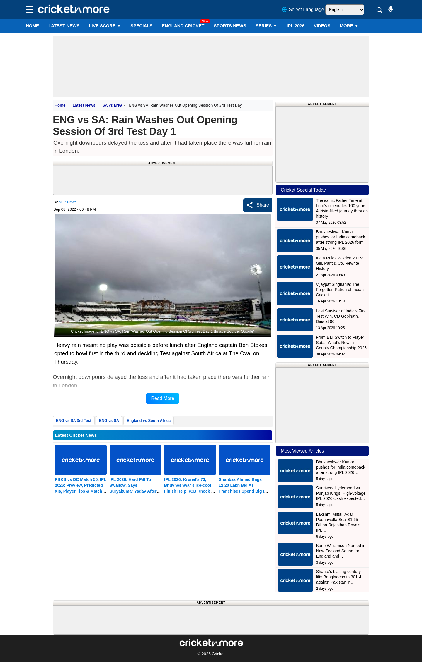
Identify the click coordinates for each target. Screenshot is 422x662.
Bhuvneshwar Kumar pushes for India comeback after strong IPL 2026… (340, 467)
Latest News (84, 105)
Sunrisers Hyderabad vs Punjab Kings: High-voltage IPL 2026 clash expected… (341, 493)
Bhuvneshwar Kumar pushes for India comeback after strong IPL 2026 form (340, 237)
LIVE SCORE (105, 25)
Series (266, 25)
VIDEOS (322, 25)
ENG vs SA (109, 420)
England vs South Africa (149, 420)
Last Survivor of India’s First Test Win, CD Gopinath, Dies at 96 (341, 316)
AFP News (67, 202)
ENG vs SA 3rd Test (73, 420)
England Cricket (183, 25)
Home (32, 25)
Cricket (218, 653)
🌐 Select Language (303, 9)
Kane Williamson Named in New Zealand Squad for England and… (340, 550)
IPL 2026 (295, 25)
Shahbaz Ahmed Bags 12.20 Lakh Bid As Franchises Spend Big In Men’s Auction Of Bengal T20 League (243, 491)
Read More (162, 398)
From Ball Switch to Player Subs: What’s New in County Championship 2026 (341, 342)
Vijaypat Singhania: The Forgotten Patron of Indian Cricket (340, 289)
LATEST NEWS (63, 25)
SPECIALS (141, 25)
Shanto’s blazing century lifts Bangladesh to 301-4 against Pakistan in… (338, 576)
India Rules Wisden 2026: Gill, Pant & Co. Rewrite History (339, 263)
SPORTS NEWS (230, 25)
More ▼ (349, 25)
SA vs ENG (112, 105)
